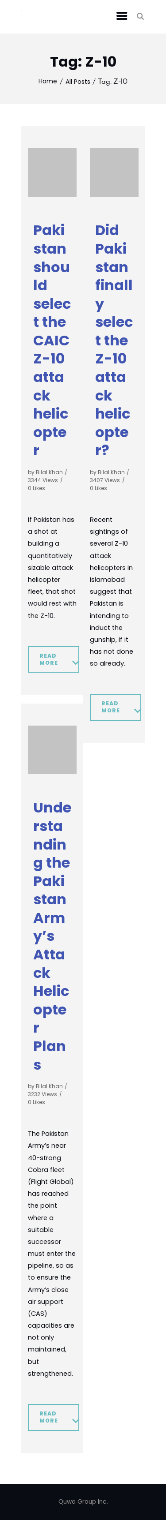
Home (48, 81)
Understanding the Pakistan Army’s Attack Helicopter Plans (52, 936)
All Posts (78, 81)
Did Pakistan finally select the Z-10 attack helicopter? (114, 340)
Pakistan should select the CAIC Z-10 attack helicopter (52, 340)
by (45, 472)
